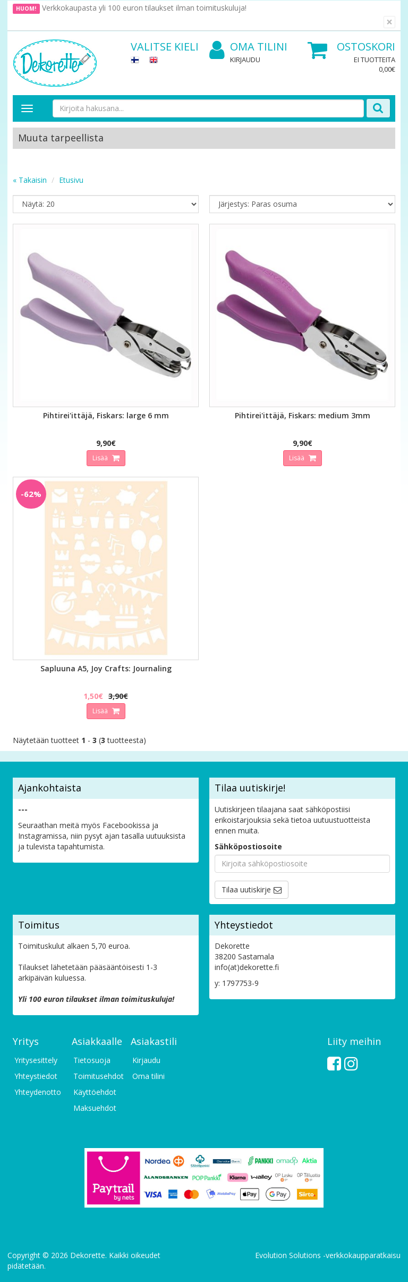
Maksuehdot (94, 1108)
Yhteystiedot (35, 1076)
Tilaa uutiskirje (246, 889)
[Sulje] (389, 22)
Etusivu (71, 180)
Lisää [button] (100, 457)
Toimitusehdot (96, 1076)
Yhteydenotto (37, 1092)
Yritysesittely (35, 1060)
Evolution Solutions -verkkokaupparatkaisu (328, 1255)
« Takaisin (30, 180)
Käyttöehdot (94, 1092)
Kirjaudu (245, 59)
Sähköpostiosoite (248, 846)
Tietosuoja (91, 1060)
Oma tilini (248, 47)
